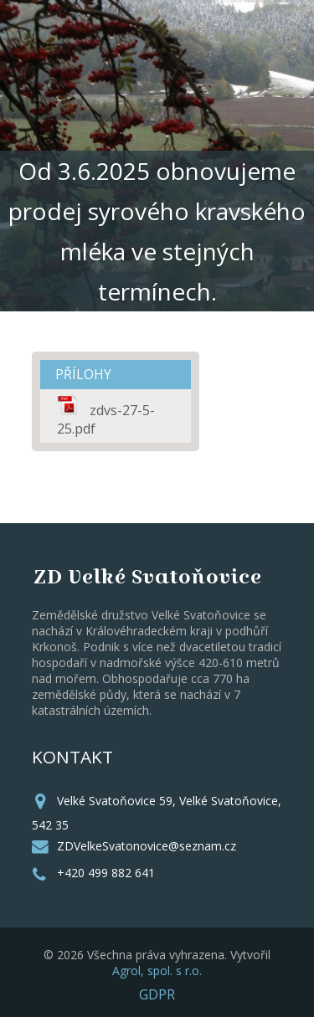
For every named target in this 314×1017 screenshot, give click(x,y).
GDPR (157, 994)
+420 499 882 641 (106, 873)
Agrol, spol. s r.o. (157, 970)
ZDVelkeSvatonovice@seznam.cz (146, 846)
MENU (243, 81)
